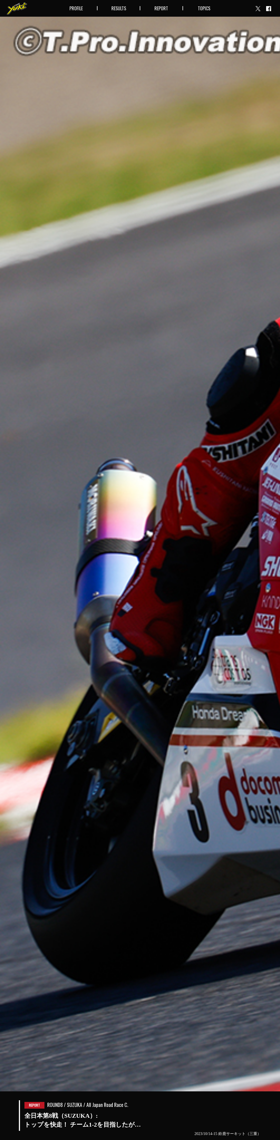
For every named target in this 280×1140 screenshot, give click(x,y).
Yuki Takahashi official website (16, 8)
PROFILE (76, 8)
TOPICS (204, 8)
